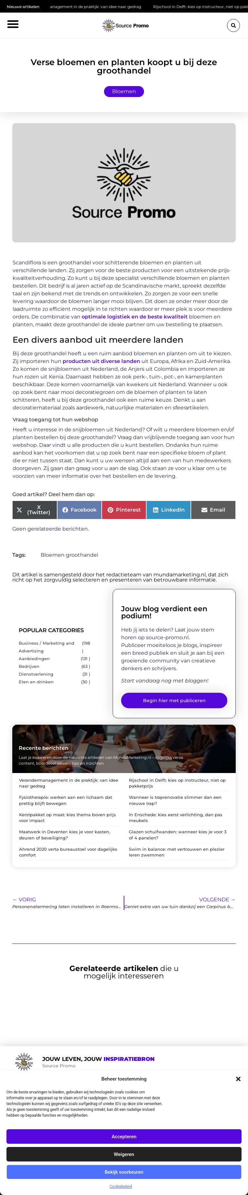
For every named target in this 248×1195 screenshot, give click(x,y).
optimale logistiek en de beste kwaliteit (135, 317)
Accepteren (124, 1137)
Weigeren (124, 1154)
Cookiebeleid (121, 1186)
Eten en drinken (36, 682)
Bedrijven (29, 666)
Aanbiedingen (34, 658)
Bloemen (124, 91)
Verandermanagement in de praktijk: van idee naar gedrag (88, 6)
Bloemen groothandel (69, 555)
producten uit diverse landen (101, 361)
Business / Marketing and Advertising (46, 647)
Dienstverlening (36, 674)
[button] (238, 1079)
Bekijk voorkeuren (124, 1172)
